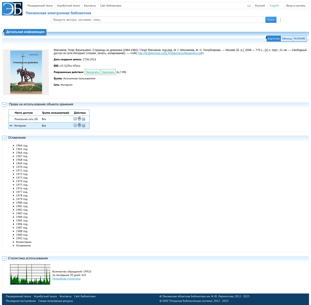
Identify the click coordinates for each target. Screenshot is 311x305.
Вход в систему (295, 5)
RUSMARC (300, 38)
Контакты (90, 5)
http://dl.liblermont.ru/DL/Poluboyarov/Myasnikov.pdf (170, 53)
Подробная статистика (66, 278)
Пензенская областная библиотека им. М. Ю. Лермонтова (197, 296)
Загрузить (108, 72)
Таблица (287, 38)
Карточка (274, 38)
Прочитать (92, 72)
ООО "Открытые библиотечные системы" (187, 301)
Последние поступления (21, 301)
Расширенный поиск (40, 5)
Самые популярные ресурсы (55, 301)
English (274, 5)
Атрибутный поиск (68, 5)
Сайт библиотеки (110, 5)
